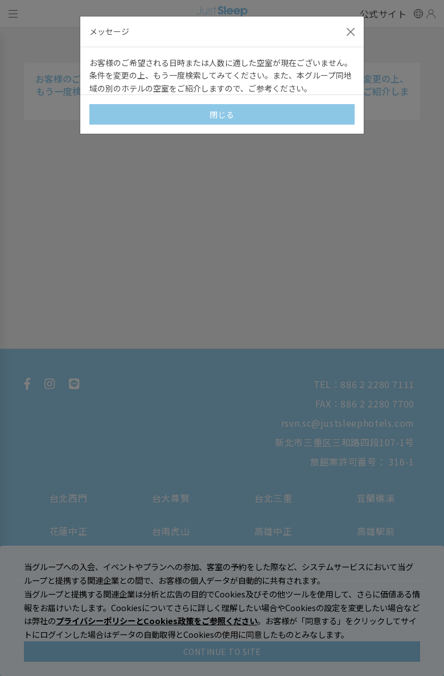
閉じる (222, 114)
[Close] (350, 31)
